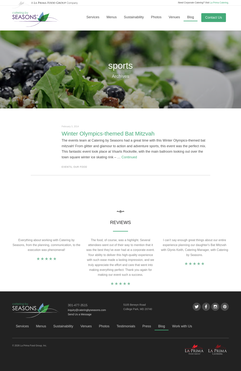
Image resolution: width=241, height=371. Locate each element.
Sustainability (134, 17)
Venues (174, 17)
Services (92, 17)
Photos (156, 17)
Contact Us (213, 17)
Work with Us (182, 326)
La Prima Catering (219, 2)
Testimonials (126, 326)
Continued (129, 157)
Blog (190, 17)
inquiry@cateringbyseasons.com (87, 310)
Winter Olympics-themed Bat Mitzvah (108, 133)
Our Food (80, 167)
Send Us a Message (80, 314)
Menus (112, 17)
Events (67, 167)
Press (146, 326)
